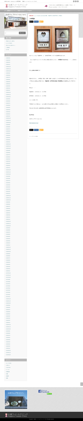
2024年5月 (8, 107)
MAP (31, 10)
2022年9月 (8, 150)
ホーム (5, 10)
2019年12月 (8, 221)
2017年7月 (8, 283)
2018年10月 (8, 251)
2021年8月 (8, 178)
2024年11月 (8, 94)
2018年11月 (8, 249)
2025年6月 (8, 79)
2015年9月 (8, 331)
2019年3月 (8, 240)
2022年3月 (8, 163)
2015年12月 (8, 324)
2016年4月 (8, 316)
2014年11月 (8, 352)
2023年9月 (8, 124)
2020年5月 (8, 210)
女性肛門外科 (55, 15)
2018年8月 (8, 255)
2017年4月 (8, 290)
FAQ (29, 10)
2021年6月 (8, 182)
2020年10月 (8, 199)
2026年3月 (8, 60)
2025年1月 (8, 90)
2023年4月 (8, 135)
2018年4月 (8, 264)
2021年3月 (8, 189)
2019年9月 (8, 227)
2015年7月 (8, 335)
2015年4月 (8, 341)
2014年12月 (8, 350)
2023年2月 (8, 139)
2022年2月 (8, 165)
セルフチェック (14, 10)
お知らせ (8, 365)
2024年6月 (8, 105)
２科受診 (60, 15)
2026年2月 (8, 62)
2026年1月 (8, 64)
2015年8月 (8, 333)
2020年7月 (8, 206)
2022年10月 (8, 148)
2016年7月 (8, 309)
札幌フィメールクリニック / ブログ (40, 419)
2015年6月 (8, 337)
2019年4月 (8, 238)
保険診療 (8, 371)
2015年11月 (8, 326)
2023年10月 (8, 122)
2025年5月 (8, 81)
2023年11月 (8, 120)
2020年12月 (8, 195)
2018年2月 (8, 268)
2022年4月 (8, 161)
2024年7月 (8, 103)
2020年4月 (8, 212)
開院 (7, 378)
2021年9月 (8, 176)
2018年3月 (8, 266)
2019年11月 (8, 223)
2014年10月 (8, 354)
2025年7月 (8, 77)
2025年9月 (8, 73)
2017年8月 (8, 281)
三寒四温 (8, 47)
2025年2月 (8, 88)
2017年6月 (8, 285)
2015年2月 (8, 346)
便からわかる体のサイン (10, 45)
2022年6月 (8, 156)
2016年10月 (8, 303)
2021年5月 (8, 184)
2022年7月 (8, 154)
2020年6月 (8, 208)
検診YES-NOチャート (23, 10)
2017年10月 (8, 277)
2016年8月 (8, 307)
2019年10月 (8, 225)
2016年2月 (8, 320)
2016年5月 (8, 313)
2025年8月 (8, 75)
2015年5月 (8, 339)
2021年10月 (8, 174)
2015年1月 (8, 348)
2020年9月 (8, 202)
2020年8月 (8, 204)
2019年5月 (8, 236)
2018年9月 (8, 253)
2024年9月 (8, 98)
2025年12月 (8, 66)
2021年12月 (8, 169)
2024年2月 (8, 113)
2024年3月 (8, 111)
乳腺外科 (50, 15)
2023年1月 (8, 141)
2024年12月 (8, 92)
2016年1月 (8, 322)
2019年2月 (8, 242)
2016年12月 (8, 298)
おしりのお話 (37, 15)
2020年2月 (8, 217)
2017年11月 (8, 275)
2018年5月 (8, 262)
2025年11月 (8, 68)
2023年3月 (8, 137)
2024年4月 (8, 109)
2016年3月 (8, 318)
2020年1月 (8, 219)
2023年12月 (8, 118)
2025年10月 (8, 70)
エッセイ (8, 369)
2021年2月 (8, 191)
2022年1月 (8, 167)
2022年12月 (8, 144)
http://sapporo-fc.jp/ (33, 123)
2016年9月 (8, 305)
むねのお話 (42, 15)
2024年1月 (8, 116)
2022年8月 (8, 152)
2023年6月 (8, 131)
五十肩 (7, 49)
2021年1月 (8, 193)
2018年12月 (8, 247)
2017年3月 (8, 292)
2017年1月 (8, 296)
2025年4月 (8, 83)
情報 (46, 15)
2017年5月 (8, 288)
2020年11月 (8, 197)
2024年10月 (8, 96)
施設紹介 (9, 10)
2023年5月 (8, 133)
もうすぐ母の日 (9, 43)
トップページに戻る (34, 136)
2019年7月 (8, 232)
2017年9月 (8, 279)
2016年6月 (8, 311)
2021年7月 (8, 180)
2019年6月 (8, 234)
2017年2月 (8, 294)
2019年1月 (8, 245)
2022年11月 (8, 146)
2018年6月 (8, 260)
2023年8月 (8, 126)
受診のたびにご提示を (10, 41)
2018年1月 (8, 270)
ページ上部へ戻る (81, 384)
